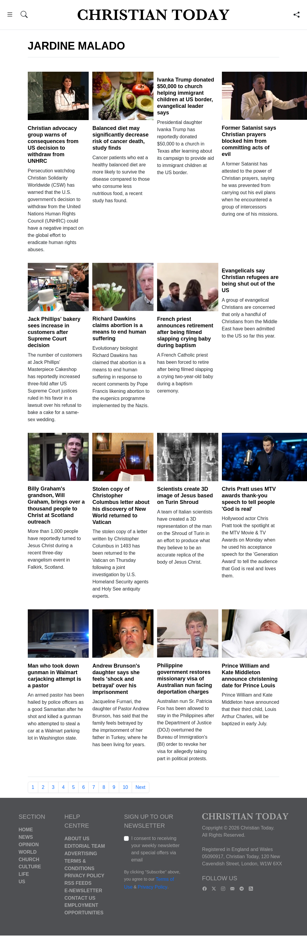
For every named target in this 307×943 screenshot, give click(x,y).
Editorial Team (85, 846)
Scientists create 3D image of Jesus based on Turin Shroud (185, 495)
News (26, 837)
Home (26, 829)
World (27, 852)
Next (140, 787)
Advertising (81, 853)
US (22, 881)
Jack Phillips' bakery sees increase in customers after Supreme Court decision (54, 332)
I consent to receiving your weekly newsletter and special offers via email (155, 849)
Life (24, 874)
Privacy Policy (85, 875)
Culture (30, 866)
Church (29, 859)
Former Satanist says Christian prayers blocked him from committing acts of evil (249, 141)
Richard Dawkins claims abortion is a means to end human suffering (119, 328)
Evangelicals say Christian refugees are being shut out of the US (250, 280)
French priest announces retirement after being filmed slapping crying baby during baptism (185, 332)
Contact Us (80, 897)
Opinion (29, 844)
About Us (77, 838)
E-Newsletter (83, 890)
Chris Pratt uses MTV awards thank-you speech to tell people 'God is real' (249, 499)
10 (125, 787)
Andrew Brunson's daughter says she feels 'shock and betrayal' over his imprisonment (116, 679)
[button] (9, 15)
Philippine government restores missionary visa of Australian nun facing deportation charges (184, 679)
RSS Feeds (78, 883)
